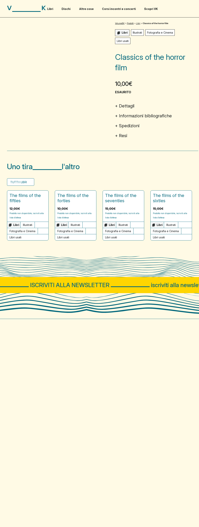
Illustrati (137, 32)
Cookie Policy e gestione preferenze (52, 513)
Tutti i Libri (19, 182)
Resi (123, 135)
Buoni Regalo (64, 450)
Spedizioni (129, 125)
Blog (10, 458)
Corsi (104, 374)
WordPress (161, 513)
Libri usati (123, 41)
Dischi (66, 8)
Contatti (108, 441)
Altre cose (86, 8)
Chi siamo (14, 441)
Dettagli (126, 105)
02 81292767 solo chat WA (26, 424)
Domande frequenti (21, 450)
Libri (50, 8)
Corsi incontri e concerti (119, 8)
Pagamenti (110, 450)
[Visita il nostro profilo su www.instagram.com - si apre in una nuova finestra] (189, 405)
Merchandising (65, 441)
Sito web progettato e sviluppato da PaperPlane (161, 510)
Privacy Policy (16, 513)
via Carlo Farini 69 (19, 416)
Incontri (132, 374)
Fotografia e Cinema (160, 32)
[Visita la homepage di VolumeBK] (26, 8)
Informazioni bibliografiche (145, 115)
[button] (44, 208)
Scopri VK (151, 8)
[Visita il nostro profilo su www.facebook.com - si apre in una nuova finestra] (178, 405)
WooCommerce (182, 513)
